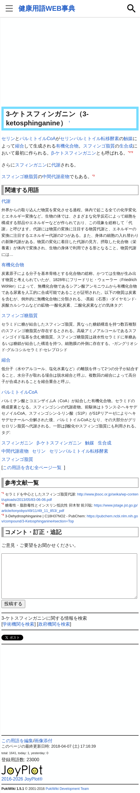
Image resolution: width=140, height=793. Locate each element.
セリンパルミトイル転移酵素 (89, 138)
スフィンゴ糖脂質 (19, 176)
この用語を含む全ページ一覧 (32, 467)
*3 (93, 175)
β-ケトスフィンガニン (73, 153)
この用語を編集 (17, 740)
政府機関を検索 (54, 624)
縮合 (19, 146)
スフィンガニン (31, 165)
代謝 (55, 165)
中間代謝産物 (55, 176)
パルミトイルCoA (38, 138)
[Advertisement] (70, 62)
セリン (8, 138)
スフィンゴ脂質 (99, 146)
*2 (132, 151)
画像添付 (43, 740)
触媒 (128, 138)
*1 (129, 151)
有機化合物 (67, 146)
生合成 (126, 146)
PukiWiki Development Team (67, 789)
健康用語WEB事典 (46, 8)
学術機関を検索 (18, 624)
